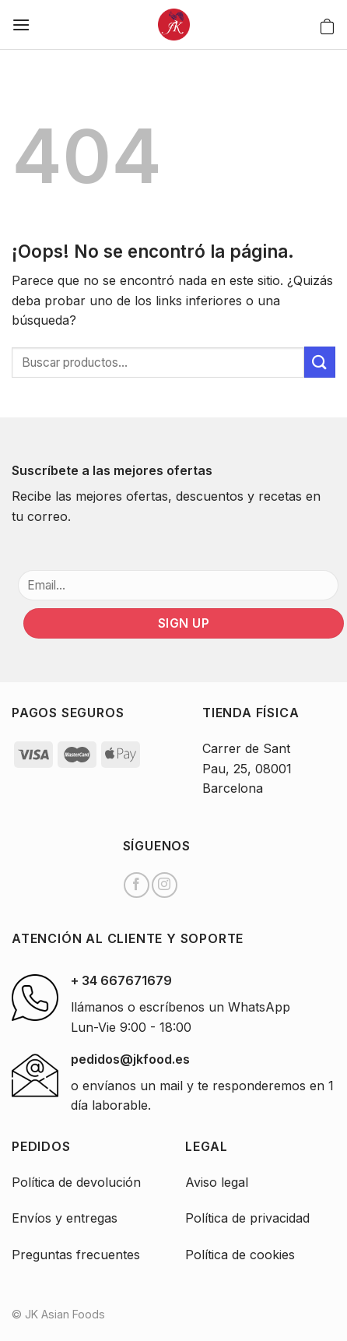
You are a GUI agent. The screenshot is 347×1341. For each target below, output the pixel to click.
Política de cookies (240, 1254)
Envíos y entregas (64, 1218)
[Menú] (21, 24)
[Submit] (319, 362)
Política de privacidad (247, 1218)
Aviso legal (216, 1182)
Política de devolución (76, 1182)
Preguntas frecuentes (76, 1254)
